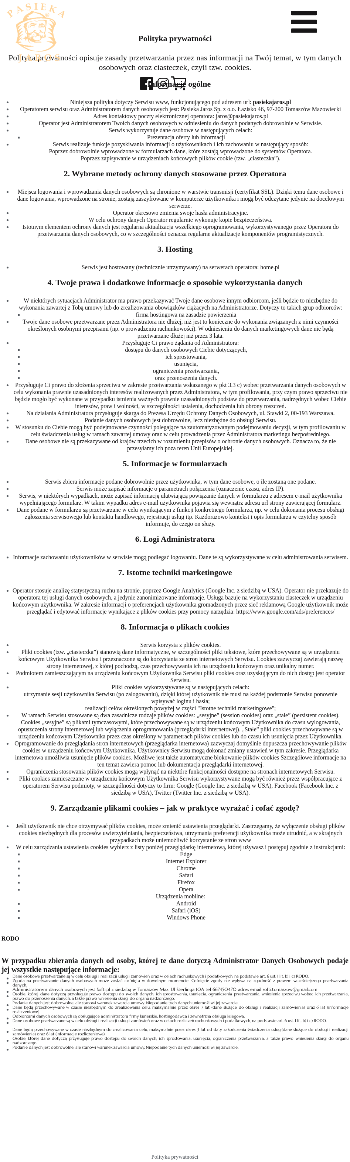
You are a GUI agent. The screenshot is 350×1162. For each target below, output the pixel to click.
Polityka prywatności (174, 1157)
